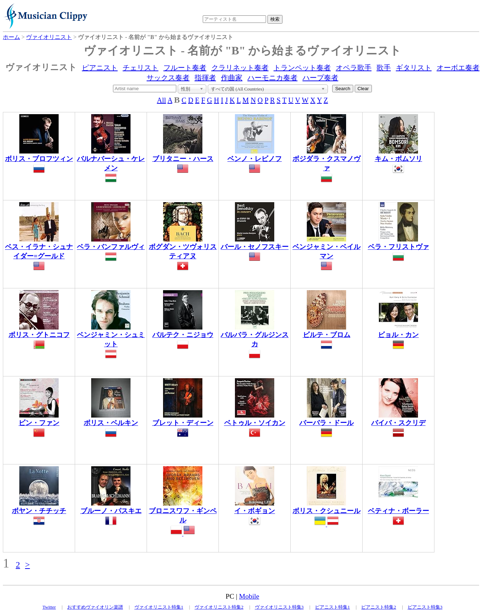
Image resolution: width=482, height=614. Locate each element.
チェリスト (140, 68)
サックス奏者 (168, 78)
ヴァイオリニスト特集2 (219, 607)
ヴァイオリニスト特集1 (158, 607)
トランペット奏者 (302, 68)
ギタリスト (414, 68)
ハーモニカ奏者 (272, 78)
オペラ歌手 (354, 68)
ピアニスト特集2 (378, 607)
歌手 (384, 68)
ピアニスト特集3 (425, 607)
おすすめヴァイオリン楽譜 (95, 607)
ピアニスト (100, 68)
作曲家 (231, 78)
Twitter (49, 607)
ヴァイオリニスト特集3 (279, 607)
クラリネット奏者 (240, 68)
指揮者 (205, 78)
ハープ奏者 (320, 78)
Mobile (249, 596)
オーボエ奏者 (458, 68)
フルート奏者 (184, 68)
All (161, 100)
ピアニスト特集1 (332, 607)
